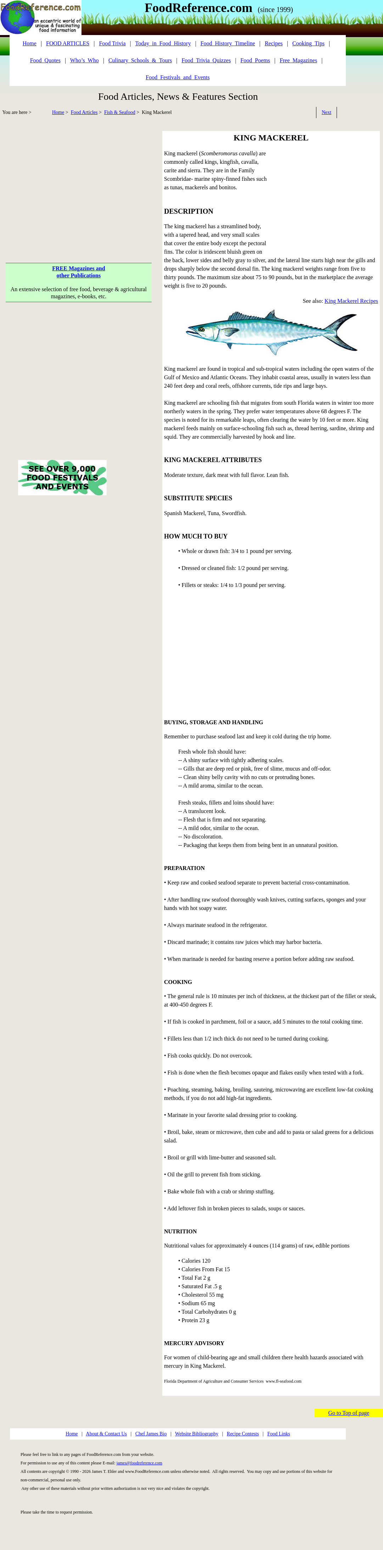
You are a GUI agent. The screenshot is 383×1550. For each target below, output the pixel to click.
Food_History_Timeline (228, 43)
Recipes (274, 43)
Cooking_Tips (308, 43)
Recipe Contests (243, 1433)
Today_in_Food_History (163, 43)
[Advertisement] (79, 181)
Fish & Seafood (119, 112)
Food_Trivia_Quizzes (206, 60)
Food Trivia (112, 43)
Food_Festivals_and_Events (177, 77)
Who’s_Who (84, 60)
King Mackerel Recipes (351, 301)
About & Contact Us (106, 1433)
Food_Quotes (45, 60)
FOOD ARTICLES (67, 43)
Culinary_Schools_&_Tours (140, 60)
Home (58, 112)
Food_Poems (255, 60)
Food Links (278, 1433)
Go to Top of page (349, 1413)
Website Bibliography (196, 1433)
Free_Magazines (298, 60)
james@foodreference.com (139, 1462)
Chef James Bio (151, 1433)
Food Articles (84, 112)
